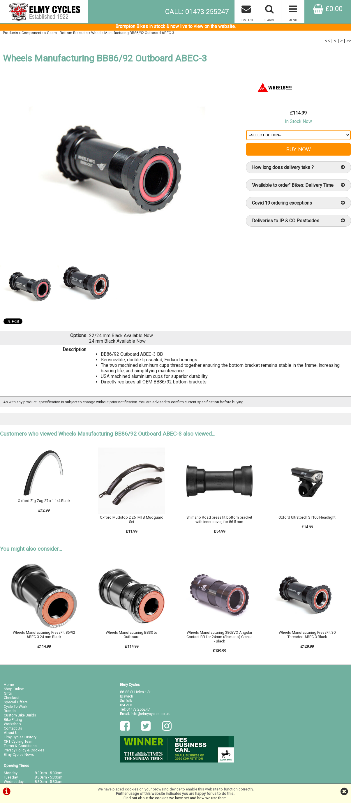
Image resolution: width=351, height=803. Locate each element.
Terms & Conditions (20, 747)
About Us (12, 734)
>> (348, 42)
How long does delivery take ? (298, 168)
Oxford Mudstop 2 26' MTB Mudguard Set (131, 521)
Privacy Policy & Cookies (24, 752)
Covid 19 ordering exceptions (298, 204)
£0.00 (328, 9)
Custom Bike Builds (20, 717)
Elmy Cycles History (20, 739)
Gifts (8, 695)
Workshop (12, 725)
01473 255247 (138, 711)
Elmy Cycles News (19, 756)
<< (327, 42)
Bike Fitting (13, 721)
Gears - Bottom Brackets (67, 34)
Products (10, 34)
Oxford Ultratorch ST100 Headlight (307, 519)
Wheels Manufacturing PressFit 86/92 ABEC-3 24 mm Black (44, 636)
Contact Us (13, 730)
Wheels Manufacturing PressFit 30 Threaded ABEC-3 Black (307, 636)
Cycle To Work (15, 708)
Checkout (12, 699)
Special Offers (16, 704)
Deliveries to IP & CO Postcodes (298, 222)
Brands (10, 712)
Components (32, 34)
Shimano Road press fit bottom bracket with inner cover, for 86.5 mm (219, 521)
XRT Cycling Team (18, 743)
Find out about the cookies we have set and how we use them (175, 798)
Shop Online (14, 690)
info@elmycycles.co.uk (150, 715)
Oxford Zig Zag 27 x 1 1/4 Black (44, 502)
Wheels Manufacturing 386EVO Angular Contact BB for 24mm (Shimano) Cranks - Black (219, 638)
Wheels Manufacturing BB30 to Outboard (131, 636)
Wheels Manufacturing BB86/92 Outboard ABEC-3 (132, 34)
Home (9, 686)
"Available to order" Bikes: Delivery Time (298, 186)
